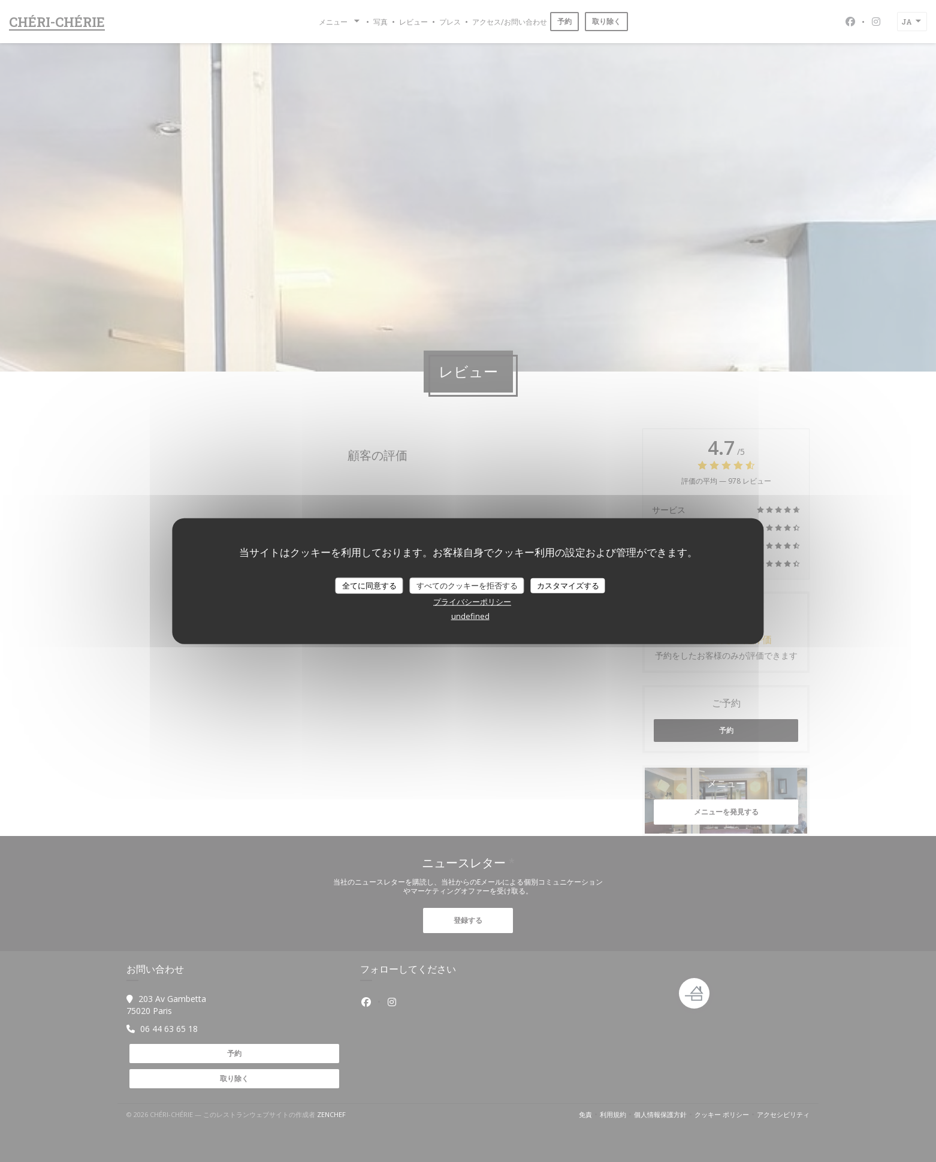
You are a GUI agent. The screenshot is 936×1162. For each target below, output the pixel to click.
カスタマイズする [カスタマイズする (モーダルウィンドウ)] (568, 585)
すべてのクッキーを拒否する (467, 585)
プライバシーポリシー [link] (472, 601)
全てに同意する (369, 585)
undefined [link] (470, 616)
